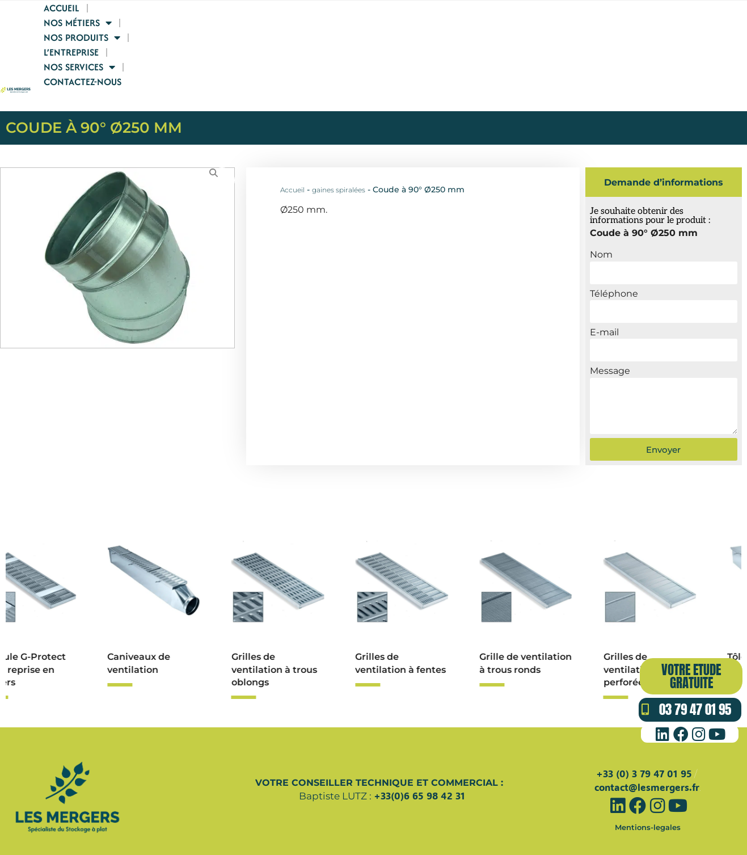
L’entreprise (530, 45)
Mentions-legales (648, 789)
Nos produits (448, 44)
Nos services (610, 44)
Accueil (292, 45)
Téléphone (614, 256)
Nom (601, 217)
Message (610, 333)
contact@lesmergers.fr (646, 750)
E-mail (604, 295)
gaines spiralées (338, 153)
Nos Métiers (360, 44)
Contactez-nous (701, 45)
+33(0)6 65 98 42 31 (419, 758)
